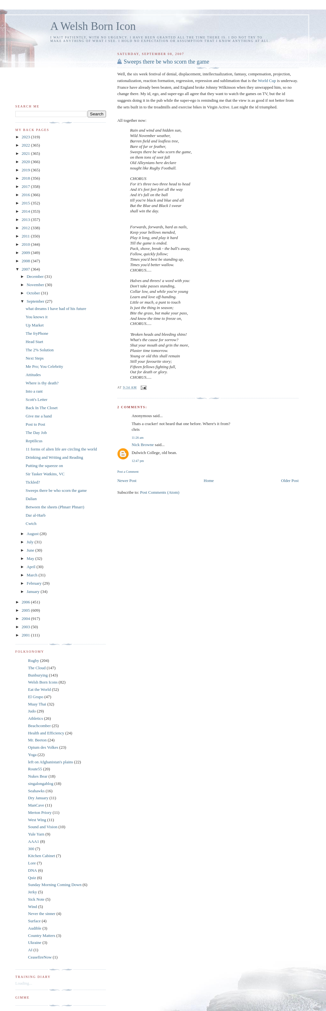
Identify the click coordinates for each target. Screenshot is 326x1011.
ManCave (36, 805)
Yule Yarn (36, 834)
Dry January (38, 797)
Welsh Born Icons (43, 682)
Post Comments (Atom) (160, 492)
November (36, 284)
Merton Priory (40, 812)
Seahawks (36, 790)
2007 (26, 269)
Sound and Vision (42, 826)
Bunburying (38, 675)
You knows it (36, 316)
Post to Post (35, 424)
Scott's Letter (36, 399)
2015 (26, 203)
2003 (26, 626)
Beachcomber (39, 725)
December (36, 276)
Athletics (35, 718)
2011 (26, 236)
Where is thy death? (42, 383)
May (31, 558)
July (31, 542)
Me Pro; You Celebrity (44, 366)
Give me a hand (38, 416)
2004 (26, 618)
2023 (26, 136)
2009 (26, 252)
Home (209, 480)
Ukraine (34, 942)
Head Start (34, 341)
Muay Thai (37, 704)
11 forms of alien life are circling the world (61, 449)
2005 (26, 610)
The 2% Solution (39, 349)
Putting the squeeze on (44, 465)
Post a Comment (127, 471)
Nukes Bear (37, 776)
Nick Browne (142, 444)
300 (31, 848)
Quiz (32, 877)
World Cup (267, 80)
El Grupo (35, 696)
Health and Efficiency (46, 733)
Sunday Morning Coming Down (55, 884)
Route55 (35, 769)
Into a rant (33, 391)
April (32, 566)
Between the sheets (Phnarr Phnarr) (54, 507)
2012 (26, 227)
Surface (34, 920)
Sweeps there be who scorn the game (166, 61)
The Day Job (35, 432)
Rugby (33, 660)
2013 (26, 219)
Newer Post (126, 480)
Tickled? (32, 482)
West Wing (37, 819)
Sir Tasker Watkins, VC (44, 473)
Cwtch (30, 523)
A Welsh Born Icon (93, 26)
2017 (26, 186)
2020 (26, 161)
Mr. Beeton (37, 740)
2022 (26, 145)
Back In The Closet (41, 407)
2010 (26, 244)
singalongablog (40, 783)
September (36, 301)
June (31, 550)
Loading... (23, 983)
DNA (32, 870)
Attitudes (33, 374)
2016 (26, 194)
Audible (34, 928)
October (34, 293)
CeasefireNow (40, 957)
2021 (26, 153)
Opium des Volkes (43, 747)
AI (30, 949)
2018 (26, 178)
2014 (26, 211)
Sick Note (36, 899)
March (33, 575)
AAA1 (33, 841)
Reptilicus (33, 440)
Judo (32, 711)
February (35, 583)
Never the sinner (41, 913)
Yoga (32, 754)
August (33, 533)
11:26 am (137, 437)
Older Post (290, 480)
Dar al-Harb (35, 515)
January (34, 591)
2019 (26, 170)
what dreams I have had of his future (55, 308)
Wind (32, 906)
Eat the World (39, 689)
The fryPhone (36, 333)
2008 (26, 260)
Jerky (32, 892)
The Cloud (37, 667)
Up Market (34, 325)
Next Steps (34, 358)
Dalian (31, 498)
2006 (26, 602)
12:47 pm (137, 461)
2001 (26, 635)
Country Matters (41, 935)
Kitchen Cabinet (41, 855)
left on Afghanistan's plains (50, 762)
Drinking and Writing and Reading (54, 457)
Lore (32, 863)
